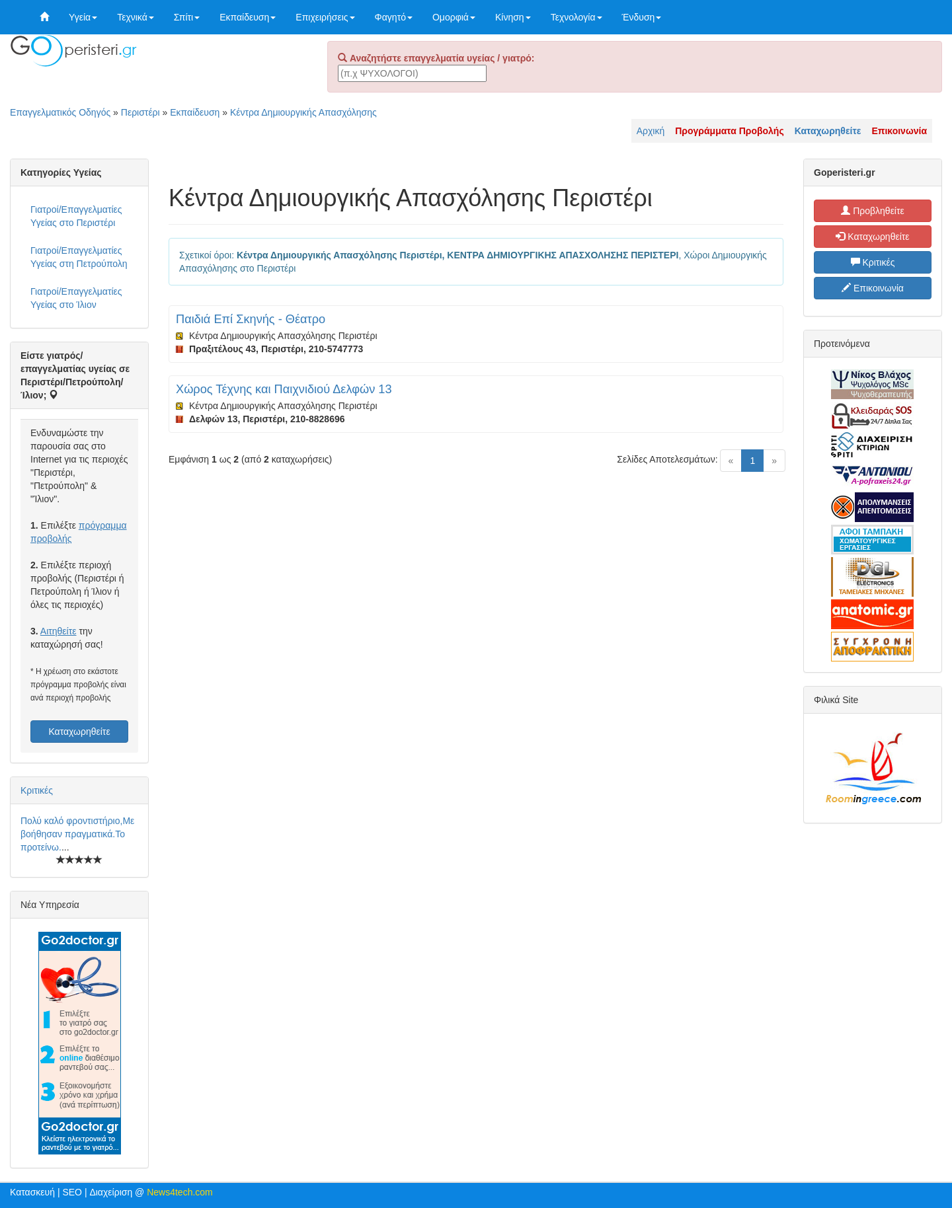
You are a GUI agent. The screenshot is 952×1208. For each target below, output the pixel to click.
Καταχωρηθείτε (79, 731)
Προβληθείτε (872, 211)
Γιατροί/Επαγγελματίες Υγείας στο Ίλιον (76, 298)
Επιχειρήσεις (325, 17)
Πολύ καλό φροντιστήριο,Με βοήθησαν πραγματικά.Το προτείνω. (77, 833)
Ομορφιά (453, 17)
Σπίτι (187, 17)
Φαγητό (394, 17)
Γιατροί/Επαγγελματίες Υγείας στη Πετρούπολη (79, 257)
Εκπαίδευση (247, 17)
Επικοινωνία (873, 288)
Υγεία (83, 17)
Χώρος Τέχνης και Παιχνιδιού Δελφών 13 (284, 389)
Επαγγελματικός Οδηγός (60, 112)
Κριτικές (36, 790)
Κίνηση (513, 17)
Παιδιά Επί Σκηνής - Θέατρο (250, 319)
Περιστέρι (140, 112)
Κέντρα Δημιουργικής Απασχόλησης (303, 112)
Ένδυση (642, 17)
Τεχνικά (135, 17)
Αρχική (651, 131)
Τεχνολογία (576, 17)
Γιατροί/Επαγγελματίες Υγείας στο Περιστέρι (76, 216)
